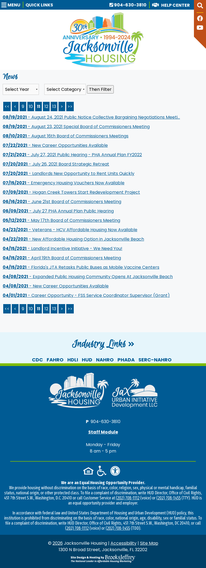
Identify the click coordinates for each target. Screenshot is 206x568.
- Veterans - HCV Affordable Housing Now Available (70, 230)
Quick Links (39, 5)
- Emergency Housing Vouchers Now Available (63, 183)
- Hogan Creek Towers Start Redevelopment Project (71, 192)
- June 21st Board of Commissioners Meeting (62, 202)
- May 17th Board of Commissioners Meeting (61, 220)
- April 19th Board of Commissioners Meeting (62, 258)
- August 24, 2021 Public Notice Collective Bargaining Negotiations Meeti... (91, 117)
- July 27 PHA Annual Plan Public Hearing (58, 211)
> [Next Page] (62, 106)
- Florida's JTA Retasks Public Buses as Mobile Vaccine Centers (81, 267)
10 (31, 106)
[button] (12, 5)
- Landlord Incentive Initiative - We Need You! (62, 248)
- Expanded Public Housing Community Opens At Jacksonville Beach (88, 277)
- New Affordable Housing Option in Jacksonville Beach (73, 239)
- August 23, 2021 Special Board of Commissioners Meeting (76, 127)
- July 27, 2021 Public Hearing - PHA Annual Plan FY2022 (72, 155)
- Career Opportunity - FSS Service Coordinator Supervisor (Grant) (86, 295)
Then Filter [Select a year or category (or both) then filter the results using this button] (100, 89)
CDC (37, 359)
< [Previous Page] (15, 106)
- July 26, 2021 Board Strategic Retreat (56, 164)
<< (7, 309)
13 (54, 106)
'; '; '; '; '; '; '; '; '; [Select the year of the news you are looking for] (21, 89)
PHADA (126, 359)
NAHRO (105, 359)
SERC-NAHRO (155, 359)
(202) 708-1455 (168, 497)
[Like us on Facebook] (200, 19)
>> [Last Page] (70, 106)
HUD (87, 359)
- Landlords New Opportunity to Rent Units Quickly (68, 173)
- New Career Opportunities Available (55, 145)
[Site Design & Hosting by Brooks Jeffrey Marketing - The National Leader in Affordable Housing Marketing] (103, 559)
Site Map (149, 543)
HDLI (72, 359)
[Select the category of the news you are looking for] (65, 89)
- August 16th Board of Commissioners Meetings (65, 136)
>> (70, 309)
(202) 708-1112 (127, 497)
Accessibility (124, 543)
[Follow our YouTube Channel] (200, 28)
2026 (58, 543)
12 (46, 106)
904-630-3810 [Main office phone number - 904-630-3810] (127, 5)
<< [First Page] (7, 106)
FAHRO (55, 359)
